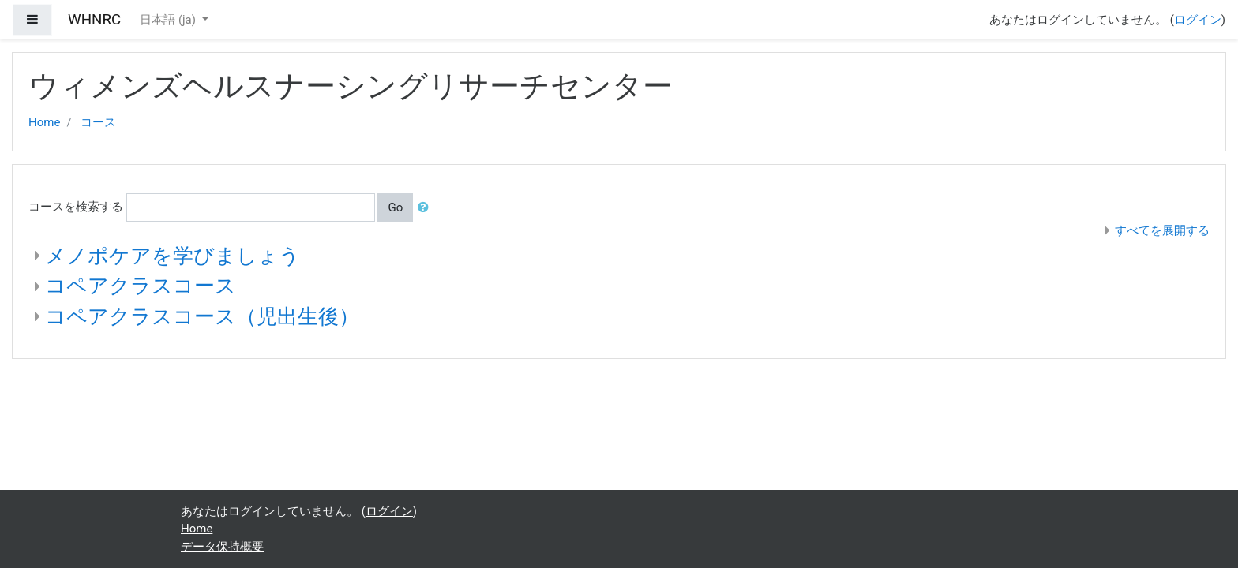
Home (44, 122)
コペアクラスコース (140, 285)
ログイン (1197, 20)
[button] (426, 208)
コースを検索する (75, 207)
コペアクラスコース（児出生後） (202, 316)
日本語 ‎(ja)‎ (169, 20)
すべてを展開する (1162, 230)
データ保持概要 (222, 547)
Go (395, 207)
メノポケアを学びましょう (172, 255)
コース (98, 122)
